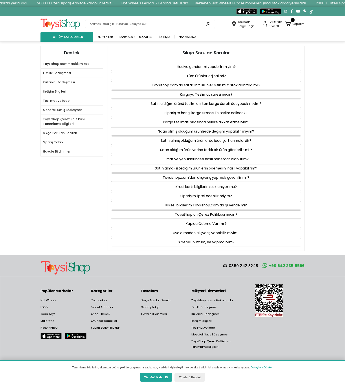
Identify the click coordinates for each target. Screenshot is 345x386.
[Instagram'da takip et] (285, 11)
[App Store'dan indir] (246, 11)
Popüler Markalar (56, 290)
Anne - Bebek (100, 314)
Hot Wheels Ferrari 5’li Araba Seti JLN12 (160, 3)
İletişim (164, 37)
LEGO (44, 307)
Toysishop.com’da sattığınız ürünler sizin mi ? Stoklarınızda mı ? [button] (206, 85)
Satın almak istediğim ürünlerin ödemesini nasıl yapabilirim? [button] (206, 168)
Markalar (127, 37)
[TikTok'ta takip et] (311, 11)
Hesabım (149, 290)
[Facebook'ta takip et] (292, 11)
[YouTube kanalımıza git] (298, 11)
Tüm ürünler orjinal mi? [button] (206, 75)
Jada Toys (47, 314)
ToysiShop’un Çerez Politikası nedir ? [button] (206, 214)
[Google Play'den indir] (270, 11)
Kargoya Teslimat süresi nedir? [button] (206, 94)
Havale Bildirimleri (57, 151)
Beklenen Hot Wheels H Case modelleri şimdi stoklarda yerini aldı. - (258, 3)
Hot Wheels (48, 300)
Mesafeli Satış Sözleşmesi (63, 110)
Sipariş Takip (53, 142)
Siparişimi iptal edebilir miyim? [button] (206, 195)
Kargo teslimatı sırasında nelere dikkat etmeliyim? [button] (206, 122)
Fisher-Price (49, 328)
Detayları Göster (262, 367)
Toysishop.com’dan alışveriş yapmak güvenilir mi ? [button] (206, 177)
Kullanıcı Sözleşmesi (59, 82)
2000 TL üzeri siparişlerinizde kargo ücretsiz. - (82, 3)
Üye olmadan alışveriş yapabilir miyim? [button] (206, 232)
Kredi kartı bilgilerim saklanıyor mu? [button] (206, 186)
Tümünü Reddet (190, 377)
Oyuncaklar (99, 300)
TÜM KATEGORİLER (68, 37)
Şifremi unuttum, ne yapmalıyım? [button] (206, 242)
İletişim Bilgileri (54, 91)
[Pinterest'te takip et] (304, 11)
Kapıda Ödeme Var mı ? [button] (206, 223)
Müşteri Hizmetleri (208, 290)
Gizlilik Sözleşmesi (57, 73)
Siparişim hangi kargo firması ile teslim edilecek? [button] (206, 112)
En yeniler (105, 37)
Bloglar (145, 37)
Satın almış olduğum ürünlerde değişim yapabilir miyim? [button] (206, 131)
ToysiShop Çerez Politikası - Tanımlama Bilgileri (65, 121)
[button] (295, 24)
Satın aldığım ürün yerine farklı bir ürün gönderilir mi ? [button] (206, 149)
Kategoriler (101, 290)
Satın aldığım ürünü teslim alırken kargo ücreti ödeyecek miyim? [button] (206, 103)
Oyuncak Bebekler (104, 321)
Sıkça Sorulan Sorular (60, 133)
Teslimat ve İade (56, 100)
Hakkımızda (187, 37)
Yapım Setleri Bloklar (105, 328)
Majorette (47, 321)
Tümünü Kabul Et (156, 377)
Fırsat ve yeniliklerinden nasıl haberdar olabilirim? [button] (206, 159)
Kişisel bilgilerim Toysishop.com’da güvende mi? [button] (206, 205)
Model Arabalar (102, 307)
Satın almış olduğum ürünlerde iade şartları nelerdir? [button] (206, 140)
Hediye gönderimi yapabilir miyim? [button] (206, 66)
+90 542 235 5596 (283, 265)
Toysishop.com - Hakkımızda (66, 64)
